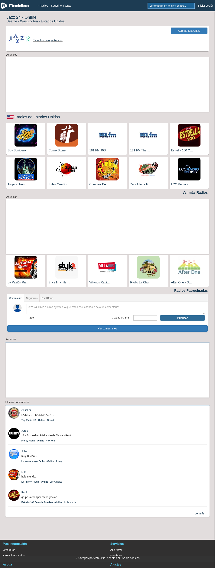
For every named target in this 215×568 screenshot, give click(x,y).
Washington (29, 21)
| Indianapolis (48, 502)
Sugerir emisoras (61, 5)
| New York (38, 440)
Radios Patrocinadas (191, 290)
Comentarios (15, 298)
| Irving (41, 461)
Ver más (199, 513)
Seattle (12, 21)
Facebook (116, 555)
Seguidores (31, 298)
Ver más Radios (195, 192)
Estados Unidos (53, 21)
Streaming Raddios (14, 555)
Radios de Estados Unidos (37, 117)
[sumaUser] (145, 318)
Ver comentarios (107, 328)
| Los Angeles (41, 481)
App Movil (116, 549)
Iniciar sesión (205, 5)
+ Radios (42, 5)
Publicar (182, 317)
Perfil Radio (47, 298)
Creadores (9, 549)
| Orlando (38, 420)
